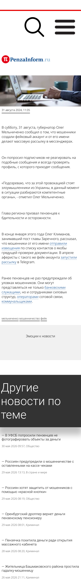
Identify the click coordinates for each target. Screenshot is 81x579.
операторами (28, 296)
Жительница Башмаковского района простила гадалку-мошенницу (40, 568)
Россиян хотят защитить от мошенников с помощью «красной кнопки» (37, 490)
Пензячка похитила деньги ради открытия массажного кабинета (37, 542)
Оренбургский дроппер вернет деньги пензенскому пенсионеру (33, 516)
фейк (43, 318)
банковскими (55, 287)
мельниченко (10, 318)
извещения (11, 248)
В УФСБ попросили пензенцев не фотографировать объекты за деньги (31, 437)
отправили (58, 243)
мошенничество (29, 318)
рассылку (9, 262)
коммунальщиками (17, 301)
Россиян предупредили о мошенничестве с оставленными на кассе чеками (38, 463)
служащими (11, 292)
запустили (69, 257)
